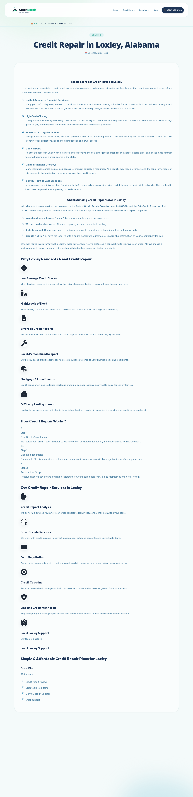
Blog (155, 10)
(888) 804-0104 (173, 10)
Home (116, 10)
